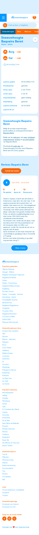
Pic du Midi (6, 421)
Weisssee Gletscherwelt (10, 322)
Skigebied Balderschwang (11, 286)
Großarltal (5, 308)
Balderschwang (7, 353)
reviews (17, 140)
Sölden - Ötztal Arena (9, 283)
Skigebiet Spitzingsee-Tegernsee (13, 275)
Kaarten (5, 463)
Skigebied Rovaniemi (9, 278)
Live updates (6, 477)
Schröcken (5, 415)
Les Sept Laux (7, 378)
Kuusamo (5, 426)
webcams (16, 137)
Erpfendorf (6, 437)
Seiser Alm (5, 440)
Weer (19, 32)
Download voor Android (10, 504)
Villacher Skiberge (8, 269)
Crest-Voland (6, 348)
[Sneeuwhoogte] (19, 18)
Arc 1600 (5, 381)
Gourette (5, 364)
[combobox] (22, 25)
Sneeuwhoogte (8, 32)
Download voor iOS (8, 507)
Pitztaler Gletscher (8, 429)
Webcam (27, 32)
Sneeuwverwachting (8, 465)
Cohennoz (5, 434)
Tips (3, 471)
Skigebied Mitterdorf (9, 314)
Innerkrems (6, 359)
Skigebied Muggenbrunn (10, 305)
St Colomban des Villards (10, 409)
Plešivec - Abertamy (9, 339)
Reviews (5, 474)
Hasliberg (5, 350)
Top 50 (4, 454)
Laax (3, 407)
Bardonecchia (7, 303)
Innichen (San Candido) (10, 331)
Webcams (5, 457)
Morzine (5, 337)
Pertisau (5, 432)
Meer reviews (19, 248)
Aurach (4, 404)
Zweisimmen (6, 418)
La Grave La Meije (8, 317)
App (3, 479)
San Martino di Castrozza (10, 443)
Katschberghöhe (7, 393)
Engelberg (5, 289)
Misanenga (5, 367)
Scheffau (5, 398)
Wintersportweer (8, 460)
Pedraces (5, 342)
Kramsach (5, 375)
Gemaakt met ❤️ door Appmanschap (15, 527)
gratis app (16, 146)
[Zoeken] (22, 25)
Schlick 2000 (6, 319)
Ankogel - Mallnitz (8, 272)
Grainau (4, 412)
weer (25, 137)
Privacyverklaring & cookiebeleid (13, 490)
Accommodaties (7, 468)
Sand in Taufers (7, 446)
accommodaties (28, 140)
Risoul (4, 345)
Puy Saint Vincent (8, 291)
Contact (5, 495)
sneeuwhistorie (8, 140)
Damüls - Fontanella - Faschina (12, 294)
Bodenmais (6, 373)
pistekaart (31, 137)
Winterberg (6, 401)
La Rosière (5, 356)
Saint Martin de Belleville (10, 423)
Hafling (4, 395)
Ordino (4, 280)
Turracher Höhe (7, 311)
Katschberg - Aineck (9, 297)
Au (3, 362)
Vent (3, 334)
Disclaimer (5, 493)
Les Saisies (5, 384)
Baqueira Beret (8, 133)
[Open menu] (3, 18)
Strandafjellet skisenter (10, 300)
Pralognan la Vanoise (9, 370)
